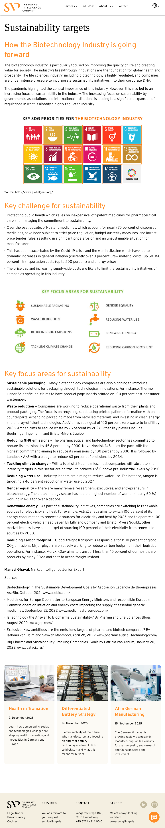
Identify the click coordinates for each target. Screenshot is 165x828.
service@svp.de (51, 821)
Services (69, 6)
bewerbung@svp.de (121, 821)
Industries (88, 6)
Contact (122, 6)
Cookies (12, 821)
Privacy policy (16, 817)
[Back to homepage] (22, 8)
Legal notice (15, 813)
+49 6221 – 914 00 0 (89, 821)
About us (105, 6)
